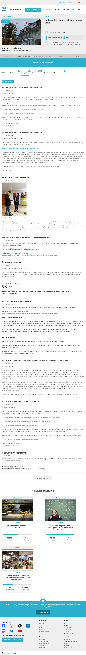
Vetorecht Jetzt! (68, 633)
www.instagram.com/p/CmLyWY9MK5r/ (23, 425)
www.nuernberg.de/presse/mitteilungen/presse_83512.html (20, 148)
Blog (40, 627)
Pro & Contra (14, 72)
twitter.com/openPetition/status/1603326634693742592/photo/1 (29, 421)
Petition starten (33, 10)
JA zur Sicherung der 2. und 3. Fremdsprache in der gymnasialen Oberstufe (60, 528)
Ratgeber (42, 639)
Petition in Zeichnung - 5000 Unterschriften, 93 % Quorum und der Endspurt (35, 361)
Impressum (67, 645)
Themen (41, 645)
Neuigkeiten (25, 72)
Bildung (47, 16)
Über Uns (66, 10)
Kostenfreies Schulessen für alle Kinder (17, 527)
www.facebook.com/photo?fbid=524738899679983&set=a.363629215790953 (35, 417)
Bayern (17, 548)
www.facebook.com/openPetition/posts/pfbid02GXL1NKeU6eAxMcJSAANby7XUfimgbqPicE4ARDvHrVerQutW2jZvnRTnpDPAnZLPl (43, 105)
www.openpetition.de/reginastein (27, 439)
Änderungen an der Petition (14, 453)
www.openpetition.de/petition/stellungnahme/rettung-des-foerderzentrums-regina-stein (29, 255)
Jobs (40, 625)
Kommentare (36, 72)
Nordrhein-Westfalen (17, 498)
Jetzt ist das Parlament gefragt (16, 302)
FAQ (65, 623)
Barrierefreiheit (68, 647)
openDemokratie (68, 627)
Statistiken (46, 73)
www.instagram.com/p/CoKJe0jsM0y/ (23, 113)
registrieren (62, 2)
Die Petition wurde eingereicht (15, 178)
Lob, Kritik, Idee (44, 631)
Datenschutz (67, 643)
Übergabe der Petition (11, 262)
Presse (41, 629)
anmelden (72, 2)
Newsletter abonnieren (12, 640)
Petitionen (48, 10)
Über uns (42, 623)
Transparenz (67, 639)
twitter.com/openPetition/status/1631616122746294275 (26, 109)
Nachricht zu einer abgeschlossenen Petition (22, 87)
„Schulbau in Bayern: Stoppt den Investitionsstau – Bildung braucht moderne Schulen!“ (17, 577)
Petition (4, 73)
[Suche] (83, 10)
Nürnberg (10, 16)
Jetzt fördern (43, 612)
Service (57, 10)
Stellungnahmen (71, 38)
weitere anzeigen (43, 478)
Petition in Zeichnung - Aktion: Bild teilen (20, 402)
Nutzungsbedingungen (70, 641)
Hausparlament (68, 629)
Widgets (66, 625)
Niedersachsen (60, 498)
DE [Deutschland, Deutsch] (80, 2)
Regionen (42, 647)
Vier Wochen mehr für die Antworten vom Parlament (25, 237)
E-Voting (66, 631)
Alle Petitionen (43, 641)
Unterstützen (6, 351)
